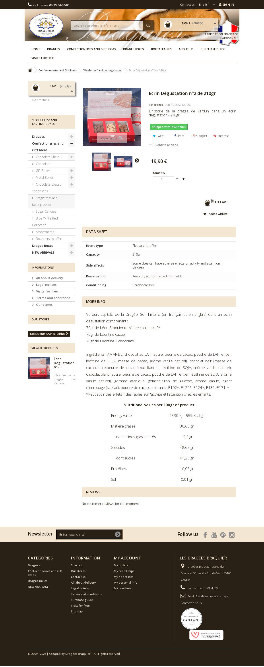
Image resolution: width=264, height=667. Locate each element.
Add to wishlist (209, 215)
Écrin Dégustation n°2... (64, 394)
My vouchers (123, 590)
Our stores (43, 336)
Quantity (159, 173)
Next (136, 160)
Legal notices (45, 316)
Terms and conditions (52, 330)
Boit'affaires (161, 49)
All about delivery (49, 310)
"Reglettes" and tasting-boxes (45, 233)
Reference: (156, 105)
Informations (42, 299)
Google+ (200, 136)
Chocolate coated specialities (47, 219)
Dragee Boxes (133, 49)
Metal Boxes (44, 209)
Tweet (158, 136)
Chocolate (42, 196)
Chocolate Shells (47, 189)
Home (35, 49)
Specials (77, 567)
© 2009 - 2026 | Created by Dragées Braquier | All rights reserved (74, 655)
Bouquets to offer (48, 271)
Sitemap (77, 613)
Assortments (44, 264)
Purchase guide (213, 49)
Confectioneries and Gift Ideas (91, 49)
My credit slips (124, 572)
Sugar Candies (45, 243)
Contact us (187, 4)
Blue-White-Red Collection (45, 253)
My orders (121, 567)
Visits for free (42, 58)
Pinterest (221, 136)
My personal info (125, 584)
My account (127, 559)
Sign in (226, 4)
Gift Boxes (42, 202)
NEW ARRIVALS (43, 284)
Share (179, 136)
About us (186, 49)
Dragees (53, 49)
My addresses (123, 578)
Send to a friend (166, 145)
